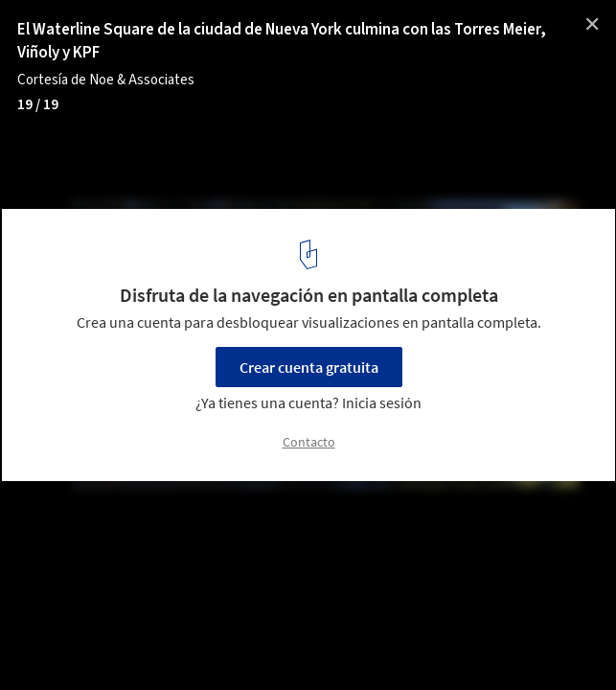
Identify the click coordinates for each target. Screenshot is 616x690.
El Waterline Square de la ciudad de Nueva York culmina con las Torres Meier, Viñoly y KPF (281, 41)
